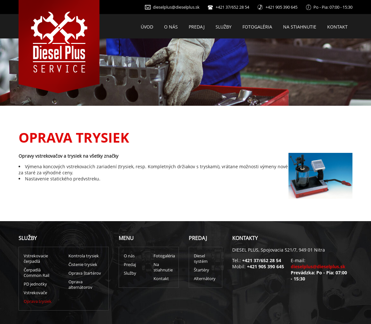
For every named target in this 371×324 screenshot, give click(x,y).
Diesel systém (201, 258)
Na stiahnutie (299, 27)
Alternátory (205, 278)
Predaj (197, 27)
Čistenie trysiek (82, 264)
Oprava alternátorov (80, 284)
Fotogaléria (257, 27)
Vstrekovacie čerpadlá (36, 258)
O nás (171, 27)
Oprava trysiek (37, 301)
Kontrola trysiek (83, 256)
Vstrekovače (35, 292)
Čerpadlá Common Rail (36, 272)
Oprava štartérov (84, 273)
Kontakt (337, 27)
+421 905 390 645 (281, 7)
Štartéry (201, 270)
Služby (224, 27)
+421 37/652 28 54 (232, 7)
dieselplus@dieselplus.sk (176, 7)
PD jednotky (35, 284)
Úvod (147, 27)
